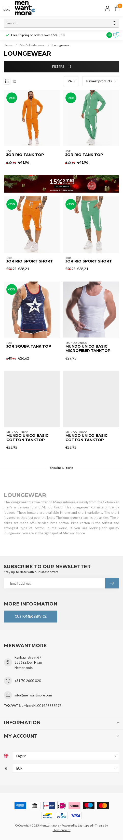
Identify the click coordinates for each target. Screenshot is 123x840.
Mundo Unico (52, 507)
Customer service (31, 616)
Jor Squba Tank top (28, 346)
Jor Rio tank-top (25, 155)
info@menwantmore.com (33, 695)
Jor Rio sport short (29, 261)
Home (8, 45)
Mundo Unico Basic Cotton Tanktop (27, 437)
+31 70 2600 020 (28, 681)
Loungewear (61, 45)
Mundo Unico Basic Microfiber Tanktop (88, 348)
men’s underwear (17, 507)
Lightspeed (85, 825)
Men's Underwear (32, 45)
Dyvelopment (62, 830)
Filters (61, 67)
